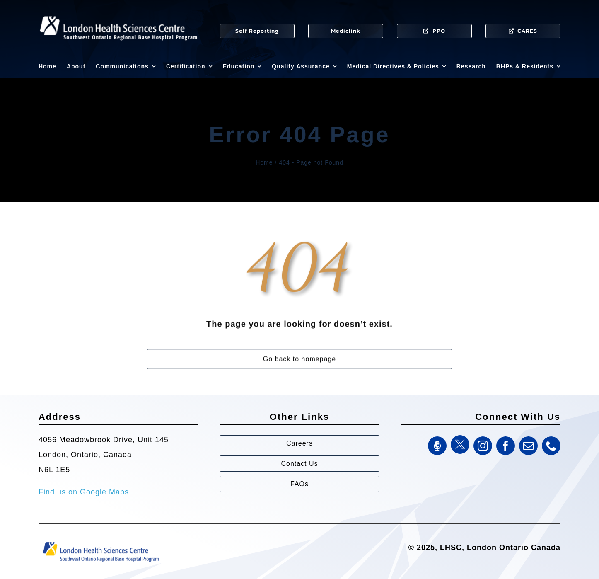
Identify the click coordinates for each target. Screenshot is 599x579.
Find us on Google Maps (84, 492)
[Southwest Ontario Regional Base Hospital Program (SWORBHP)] (101, 541)
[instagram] (482, 445)
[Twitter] (460, 444)
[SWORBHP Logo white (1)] (118, 12)
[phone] (551, 445)
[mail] (528, 445)
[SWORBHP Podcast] (437, 445)
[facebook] (505, 445)
